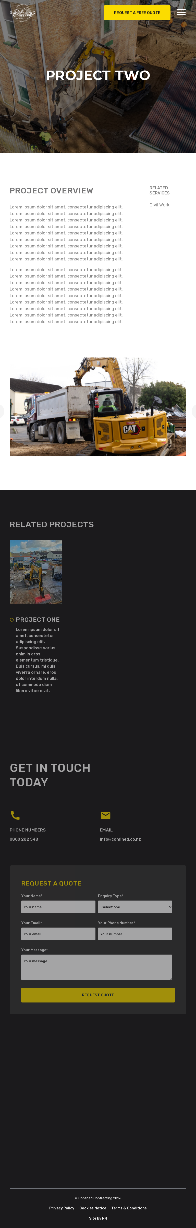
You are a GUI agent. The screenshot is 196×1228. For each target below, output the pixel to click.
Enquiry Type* (110, 896)
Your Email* (31, 923)
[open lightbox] (98, 407)
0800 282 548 (24, 839)
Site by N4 (98, 1218)
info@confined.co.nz (120, 839)
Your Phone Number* (116, 923)
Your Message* (34, 950)
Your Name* (31, 896)
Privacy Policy (61, 1208)
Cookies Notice (92, 1208)
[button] (181, 11)
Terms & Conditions (129, 1208)
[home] (29, 11)
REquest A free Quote (137, 11)
